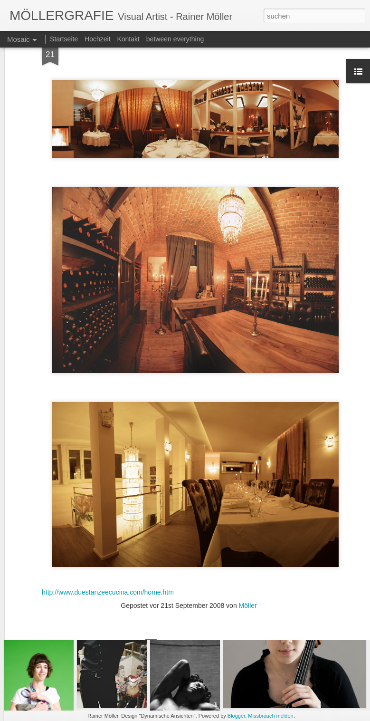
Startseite (64, 39)
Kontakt (128, 39)
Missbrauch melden (270, 716)
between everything (175, 39)
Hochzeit (97, 39)
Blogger (236, 716)
